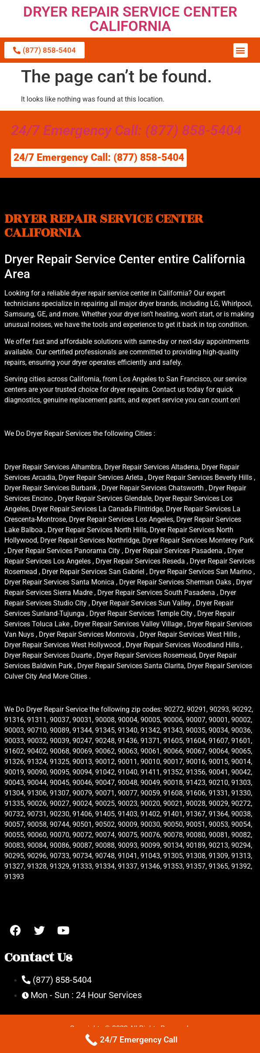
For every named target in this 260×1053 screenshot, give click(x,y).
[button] (240, 50)
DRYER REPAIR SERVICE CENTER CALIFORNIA (130, 18)
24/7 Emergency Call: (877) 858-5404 (126, 130)
